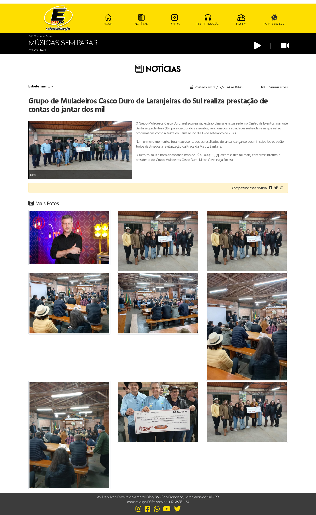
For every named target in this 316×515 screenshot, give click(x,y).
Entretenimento (39, 86)
